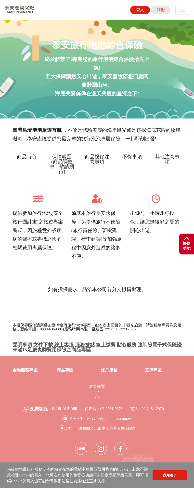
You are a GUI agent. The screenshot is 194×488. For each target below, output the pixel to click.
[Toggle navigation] (182, 10)
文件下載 (43, 344)
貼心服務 (126, 344)
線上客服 (64, 344)
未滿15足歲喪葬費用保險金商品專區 (52, 349)
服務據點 (85, 344)
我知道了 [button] (170, 475)
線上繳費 (106, 344)
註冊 (161, 10)
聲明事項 (22, 344)
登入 (140, 10)
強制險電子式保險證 (160, 344)
